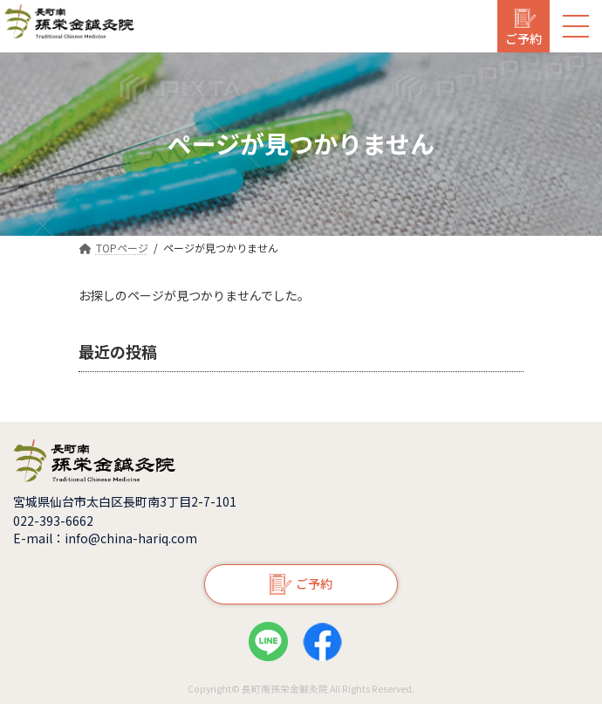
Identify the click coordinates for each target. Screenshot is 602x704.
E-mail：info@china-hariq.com (105, 538)
